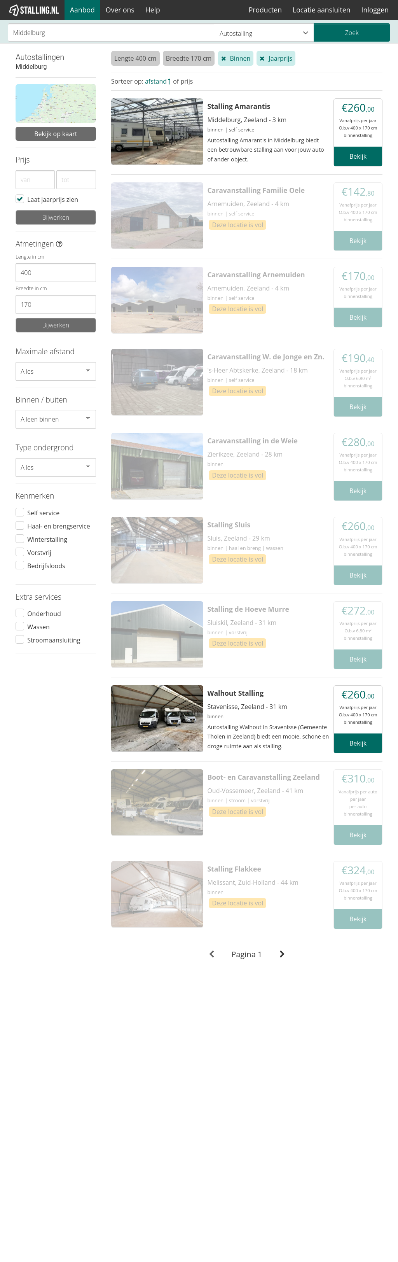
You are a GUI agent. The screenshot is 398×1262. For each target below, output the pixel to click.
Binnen (240, 58)
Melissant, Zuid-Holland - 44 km (252, 882)
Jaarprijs (280, 58)
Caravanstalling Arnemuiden (256, 274)
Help (152, 9)
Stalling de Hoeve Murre (248, 609)
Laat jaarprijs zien (52, 199)
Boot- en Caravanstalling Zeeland (263, 777)
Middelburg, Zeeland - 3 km (246, 120)
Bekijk (358, 156)
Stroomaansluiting (53, 639)
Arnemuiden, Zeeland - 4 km (248, 204)
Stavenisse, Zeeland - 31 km (247, 706)
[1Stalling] (34, 10)
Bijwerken (55, 217)
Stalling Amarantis (238, 106)
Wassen (38, 626)
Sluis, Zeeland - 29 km (238, 538)
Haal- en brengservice (58, 525)
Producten (265, 9)
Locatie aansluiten (321, 9)
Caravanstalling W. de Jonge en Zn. (265, 356)
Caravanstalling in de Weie (252, 440)
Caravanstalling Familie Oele (256, 190)
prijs (186, 81)
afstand (156, 81)
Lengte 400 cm (135, 58)
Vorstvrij (39, 552)
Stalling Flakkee (234, 868)
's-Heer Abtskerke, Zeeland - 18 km (257, 370)
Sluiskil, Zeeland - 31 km (241, 622)
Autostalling (264, 33)
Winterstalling (47, 539)
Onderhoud (44, 613)
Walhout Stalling (235, 693)
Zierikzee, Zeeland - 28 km (245, 454)
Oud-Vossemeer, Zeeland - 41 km (255, 790)
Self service (43, 512)
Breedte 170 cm (189, 58)
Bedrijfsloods (46, 565)
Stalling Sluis (228, 524)
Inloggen (375, 9)
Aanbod (82, 9)
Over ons (120, 9)
